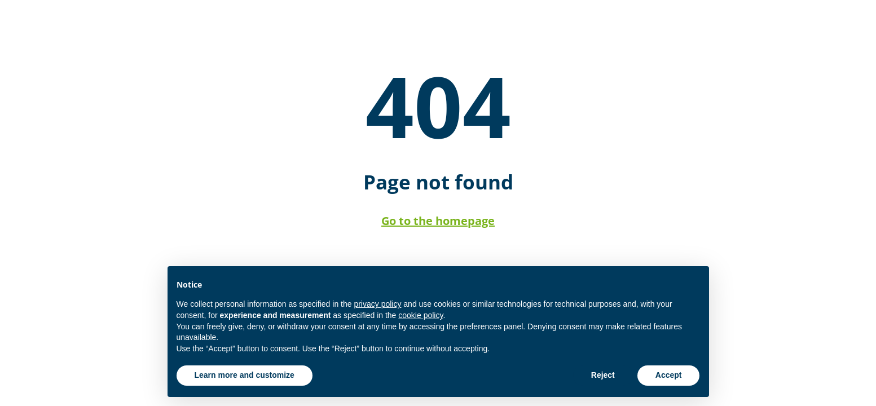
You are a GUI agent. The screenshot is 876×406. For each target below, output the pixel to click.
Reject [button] (603, 374)
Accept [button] (668, 374)
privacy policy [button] (377, 303)
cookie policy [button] (420, 315)
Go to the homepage (438, 220)
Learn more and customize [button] (244, 374)
